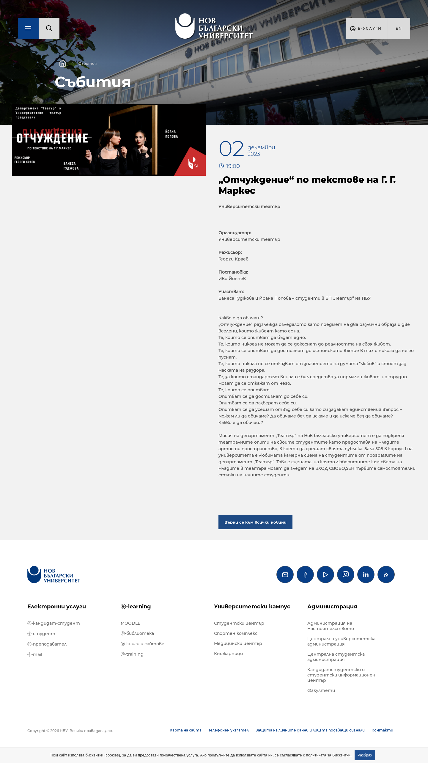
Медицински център (238, 643)
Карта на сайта (186, 730)
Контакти (382, 730)
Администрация (332, 606)
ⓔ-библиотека (137, 633)
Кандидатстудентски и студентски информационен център (341, 675)
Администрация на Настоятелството (330, 626)
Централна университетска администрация (341, 641)
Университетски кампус (252, 606)
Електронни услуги (56, 606)
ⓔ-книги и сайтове (142, 643)
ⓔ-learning (136, 606)
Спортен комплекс (235, 633)
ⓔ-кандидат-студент (53, 623)
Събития (87, 63)
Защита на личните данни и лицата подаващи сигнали (310, 730)
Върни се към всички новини (255, 522)
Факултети (321, 690)
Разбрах (365, 755)
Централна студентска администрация (336, 656)
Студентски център (239, 623)
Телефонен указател (228, 730)
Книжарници (228, 653)
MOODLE (130, 623)
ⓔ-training (132, 654)
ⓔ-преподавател (47, 644)
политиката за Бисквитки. (329, 755)
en (399, 28)
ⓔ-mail (34, 654)
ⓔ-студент (41, 633)
